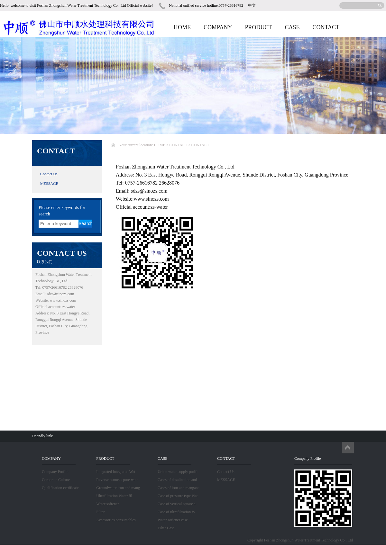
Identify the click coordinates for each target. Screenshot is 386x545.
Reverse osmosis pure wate (117, 479)
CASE (292, 27)
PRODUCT (258, 27)
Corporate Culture (56, 479)
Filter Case (166, 528)
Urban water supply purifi (178, 471)
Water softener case (173, 520)
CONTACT (325, 27)
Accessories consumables (115, 520)
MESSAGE (49, 183)
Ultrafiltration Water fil (114, 496)
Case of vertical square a (177, 504)
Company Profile (55, 471)
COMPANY (218, 27)
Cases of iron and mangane (178, 488)
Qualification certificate (60, 488)
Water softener (107, 504)
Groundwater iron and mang (118, 488)
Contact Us (49, 174)
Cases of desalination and (177, 479)
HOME (182, 27)
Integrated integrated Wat (115, 471)
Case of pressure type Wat (178, 496)
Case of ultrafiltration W (176, 512)
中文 (252, 5)
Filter (100, 512)
